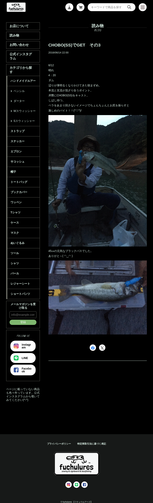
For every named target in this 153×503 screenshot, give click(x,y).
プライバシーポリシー (59, 443)
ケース (15, 222)
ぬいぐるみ (18, 243)
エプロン (16, 151)
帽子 (13, 171)
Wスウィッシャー (25, 110)
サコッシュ (18, 161)
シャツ (15, 263)
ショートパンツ (20, 293)
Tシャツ (16, 212)
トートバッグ (19, 181)
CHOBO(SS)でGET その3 (74, 45)
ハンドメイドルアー (23, 80)
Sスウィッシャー (24, 120)
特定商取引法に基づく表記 (91, 443)
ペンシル (19, 91)
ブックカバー (19, 192)
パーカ (15, 273)
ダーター (19, 101)
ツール (15, 253)
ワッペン (16, 202)
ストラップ (18, 131)
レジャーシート (20, 283)
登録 (23, 322)
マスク (15, 232)
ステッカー (18, 141)
